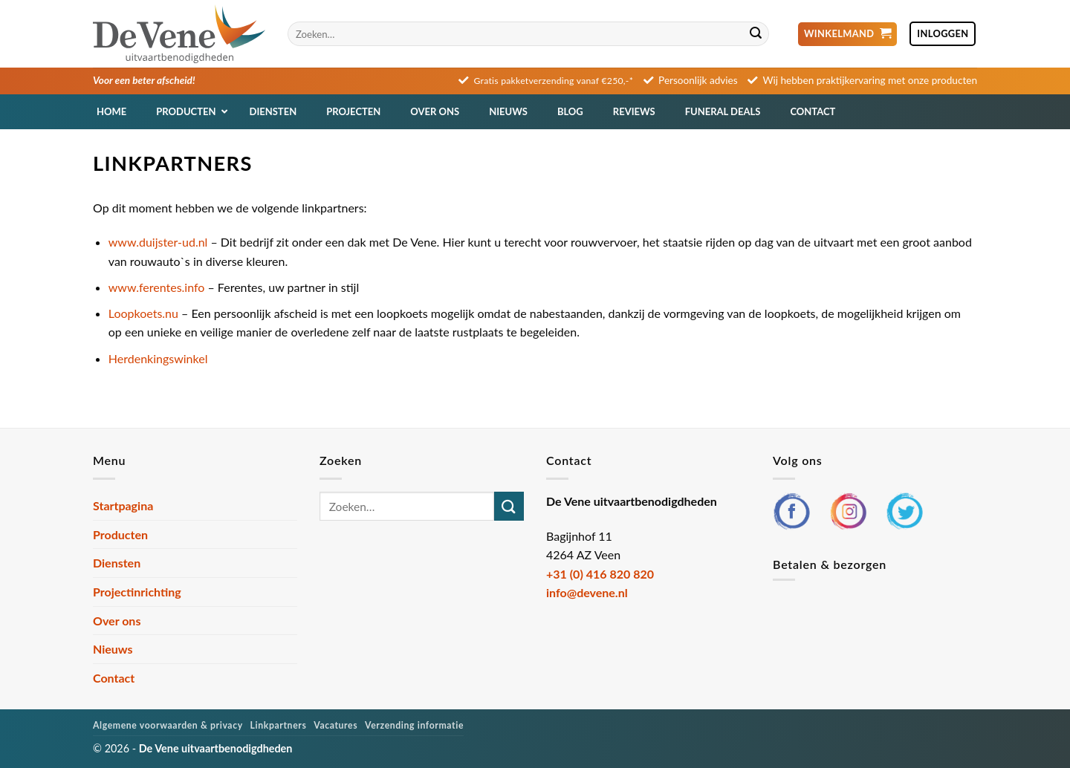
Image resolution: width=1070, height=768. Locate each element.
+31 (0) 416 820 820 (600, 574)
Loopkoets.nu (143, 313)
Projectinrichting (137, 592)
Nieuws (113, 649)
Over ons (116, 621)
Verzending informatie (414, 725)
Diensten (116, 563)
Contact (113, 678)
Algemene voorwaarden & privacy (168, 725)
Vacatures (335, 725)
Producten (120, 534)
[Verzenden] (755, 34)
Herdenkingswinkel (158, 358)
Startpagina (123, 505)
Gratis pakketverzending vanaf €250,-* (554, 80)
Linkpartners (278, 725)
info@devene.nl (587, 592)
